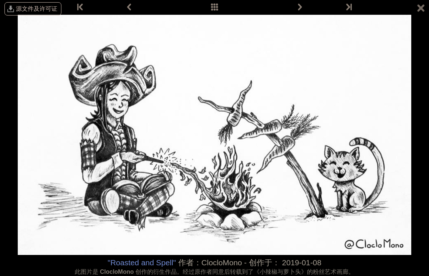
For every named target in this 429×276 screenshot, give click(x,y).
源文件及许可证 (36, 9)
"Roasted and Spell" (142, 262)
